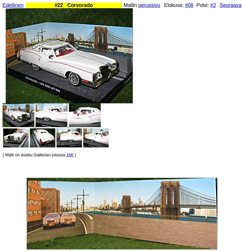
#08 (189, 5)
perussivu (149, 5)
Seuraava (231, 5)
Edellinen (13, 5)
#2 (213, 5)
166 (69, 154)
